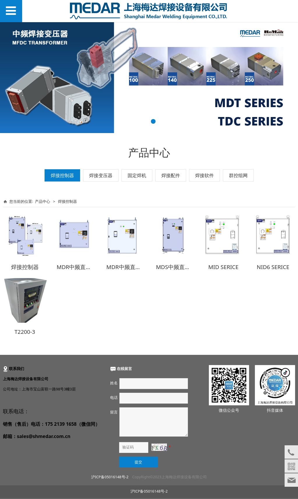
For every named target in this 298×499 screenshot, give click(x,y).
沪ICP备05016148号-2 (109, 475)
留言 (114, 410)
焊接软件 (204, 175)
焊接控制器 (62, 175)
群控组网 (238, 175)
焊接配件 (170, 175)
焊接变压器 (100, 175)
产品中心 (42, 201)
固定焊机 (137, 175)
